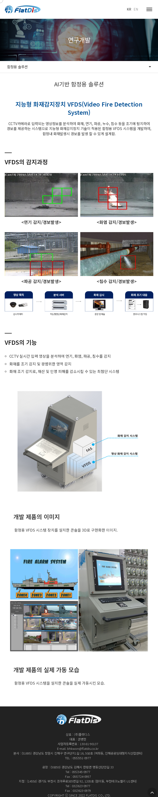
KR (129, 9)
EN (136, 9)
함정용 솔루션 (79, 66)
